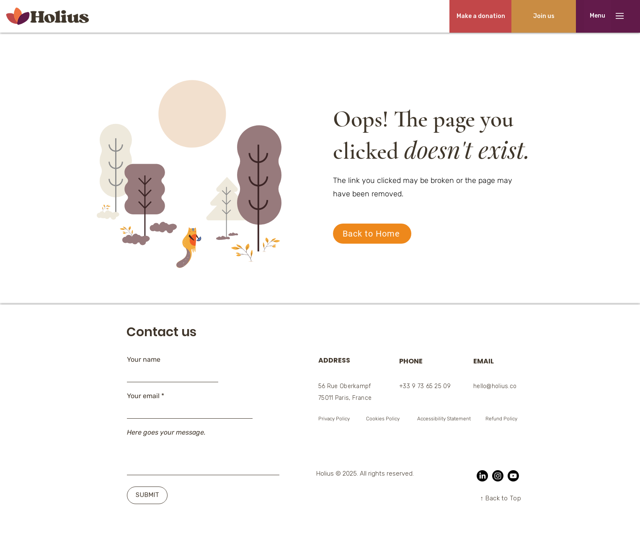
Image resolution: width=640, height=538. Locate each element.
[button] (597, 16)
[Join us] (543, 16)
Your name (143, 359)
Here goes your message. (166, 432)
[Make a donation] (480, 16)
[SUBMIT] (147, 495)
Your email (143, 396)
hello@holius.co (494, 386)
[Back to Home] (372, 234)
